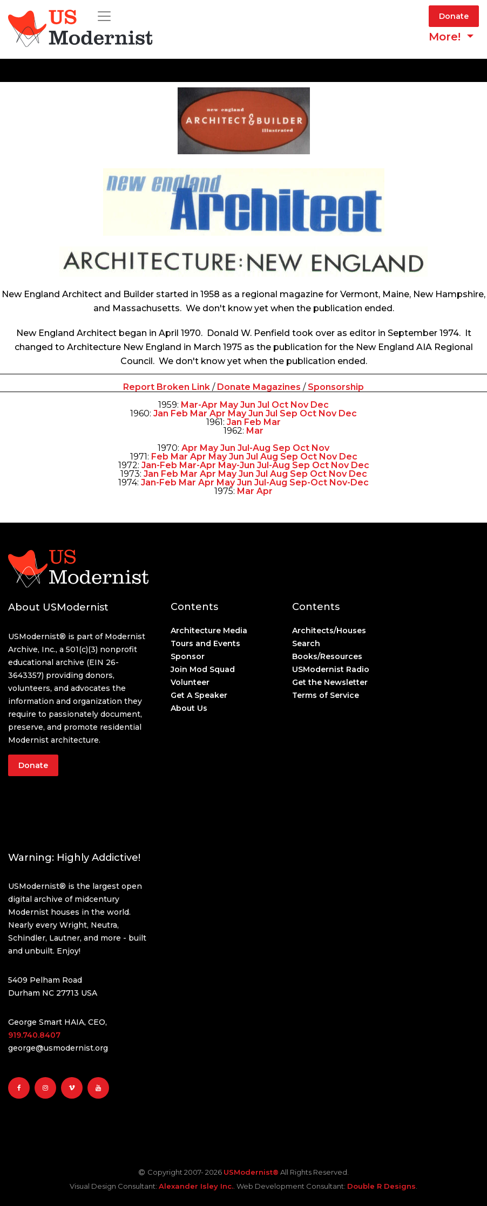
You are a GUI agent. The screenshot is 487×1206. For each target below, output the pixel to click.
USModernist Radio (330, 669)
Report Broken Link (167, 387)
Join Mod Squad (203, 669)
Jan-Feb (159, 465)
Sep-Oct (308, 482)
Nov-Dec (349, 482)
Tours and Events (205, 643)
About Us (189, 708)
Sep (288, 413)
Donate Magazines (259, 387)
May (229, 405)
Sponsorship (336, 387)
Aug (269, 456)
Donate (454, 16)
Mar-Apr (199, 405)
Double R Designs (381, 1186)
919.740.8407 (34, 1035)
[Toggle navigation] (104, 16)
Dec (319, 405)
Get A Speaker (199, 695)
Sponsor (188, 656)
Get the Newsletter (330, 682)
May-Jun (236, 465)
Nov (299, 405)
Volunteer (190, 682)
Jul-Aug (254, 448)
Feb (179, 413)
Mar (198, 413)
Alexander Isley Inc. (196, 1186)
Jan (160, 413)
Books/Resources (327, 656)
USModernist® (251, 1172)
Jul (263, 405)
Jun (247, 405)
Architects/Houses (329, 630)
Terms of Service (325, 695)
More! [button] (446, 36)
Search (306, 643)
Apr (217, 413)
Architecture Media (209, 630)
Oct (280, 405)
